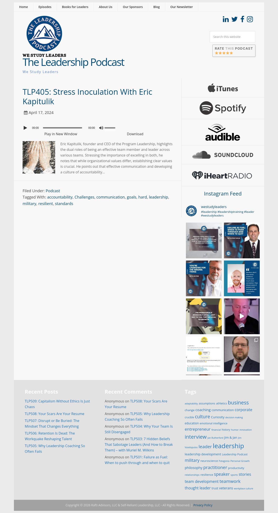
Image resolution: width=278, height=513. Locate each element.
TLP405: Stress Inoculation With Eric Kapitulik (87, 96)
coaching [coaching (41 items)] (203, 409)
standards (64, 203)
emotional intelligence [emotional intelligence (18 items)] (213, 423)
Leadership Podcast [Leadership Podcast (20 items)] (235, 454)
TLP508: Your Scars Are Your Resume (54, 413)
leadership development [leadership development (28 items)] (203, 454)
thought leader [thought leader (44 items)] (198, 487)
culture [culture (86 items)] (202, 416)
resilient (45, 203)
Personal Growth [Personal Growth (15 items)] (240, 461)
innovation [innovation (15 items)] (246, 429)
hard (142, 197)
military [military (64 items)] (192, 460)
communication (110, 197)
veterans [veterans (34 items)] (226, 488)
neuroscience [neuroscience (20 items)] (209, 461)
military (29, 203)
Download (135, 134)
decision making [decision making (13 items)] (234, 417)
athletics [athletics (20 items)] (221, 403)
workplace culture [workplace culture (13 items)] (243, 488)
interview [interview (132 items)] (196, 436)
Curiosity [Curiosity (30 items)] (217, 417)
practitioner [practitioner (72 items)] (215, 467)
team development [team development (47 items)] (201, 481)
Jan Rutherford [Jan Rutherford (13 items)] (215, 437)
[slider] (62, 128)
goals (131, 197)
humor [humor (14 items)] (235, 429)
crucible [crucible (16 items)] (189, 417)
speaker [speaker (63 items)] (222, 474)
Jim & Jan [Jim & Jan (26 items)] (230, 437)
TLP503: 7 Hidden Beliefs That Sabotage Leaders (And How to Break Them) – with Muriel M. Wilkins (139, 444)
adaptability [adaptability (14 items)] (191, 403)
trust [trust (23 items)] (215, 488)
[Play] (26, 128)
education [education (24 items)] (192, 423)
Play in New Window (60, 134)
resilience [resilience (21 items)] (206, 475)
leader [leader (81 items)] (205, 446)
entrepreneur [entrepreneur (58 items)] (197, 429)
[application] (98, 126)
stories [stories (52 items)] (245, 474)
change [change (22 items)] (189, 410)
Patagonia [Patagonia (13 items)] (224, 461)
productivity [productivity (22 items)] (236, 468)
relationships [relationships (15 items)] (192, 474)
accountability (60, 197)
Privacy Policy (203, 505)
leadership (158, 197)
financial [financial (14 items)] (216, 429)
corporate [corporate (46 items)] (243, 409)
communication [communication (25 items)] (223, 410)
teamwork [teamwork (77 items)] (230, 481)
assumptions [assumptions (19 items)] (207, 403)
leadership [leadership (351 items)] (228, 445)
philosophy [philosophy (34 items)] (193, 467)
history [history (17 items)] (226, 430)
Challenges (84, 197)
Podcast (53, 190)
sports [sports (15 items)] (234, 474)
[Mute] (101, 128)
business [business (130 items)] (238, 402)
